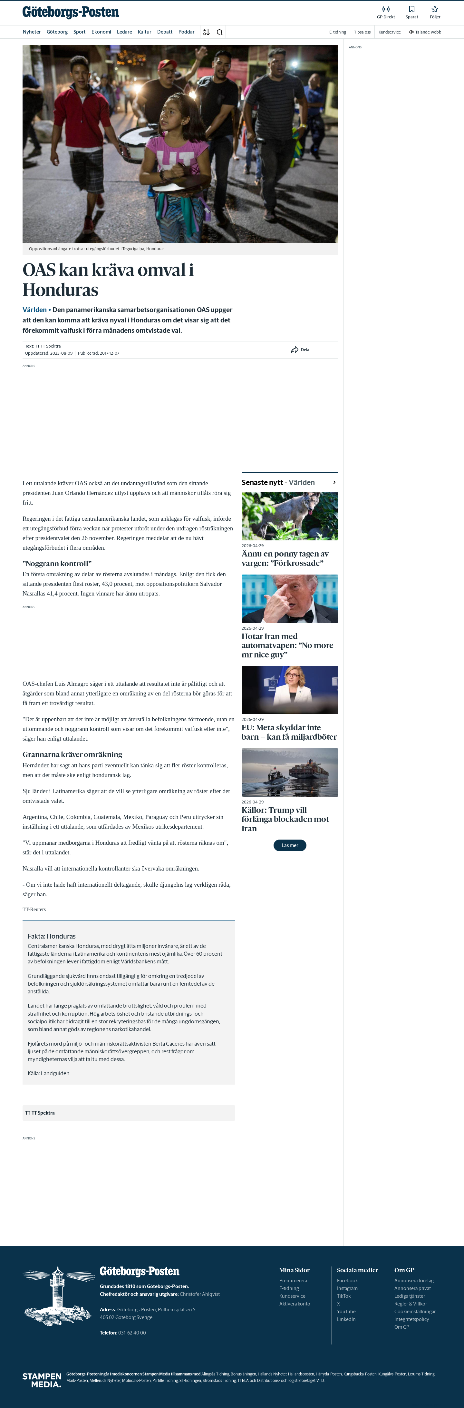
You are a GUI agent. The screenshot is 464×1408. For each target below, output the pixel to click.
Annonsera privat (412, 1288)
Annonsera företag (414, 1280)
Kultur (144, 32)
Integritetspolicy (411, 1319)
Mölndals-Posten (136, 1380)
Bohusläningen (243, 1374)
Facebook (347, 1280)
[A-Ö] (206, 31)
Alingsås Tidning (215, 1374)
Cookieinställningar (415, 1311)
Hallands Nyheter (272, 1374)
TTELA (243, 1380)
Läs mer (290, 845)
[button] (219, 32)
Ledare (124, 32)
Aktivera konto (294, 1304)
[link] (71, 12)
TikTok (344, 1296)
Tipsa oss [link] (362, 32)
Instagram (347, 1288)
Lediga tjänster (409, 1296)
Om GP (401, 1327)
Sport (79, 32)
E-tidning (289, 1288)
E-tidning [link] (337, 32)
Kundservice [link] (390, 32)
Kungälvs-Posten (392, 1374)
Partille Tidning (165, 1380)
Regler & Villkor (410, 1304)
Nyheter (32, 32)
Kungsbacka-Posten (360, 1374)
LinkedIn (346, 1319)
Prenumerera (293, 1280)
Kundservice (292, 1296)
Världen (35, 310)
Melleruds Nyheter (105, 1380)
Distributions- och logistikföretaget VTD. (290, 1380)
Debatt (165, 32)
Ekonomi (101, 32)
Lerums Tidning (421, 1374)
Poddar (187, 32)
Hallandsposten (301, 1374)
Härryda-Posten (329, 1374)
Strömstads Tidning (219, 1380)
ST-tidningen (190, 1380)
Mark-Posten (77, 1380)
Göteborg (57, 32)
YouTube (346, 1311)
